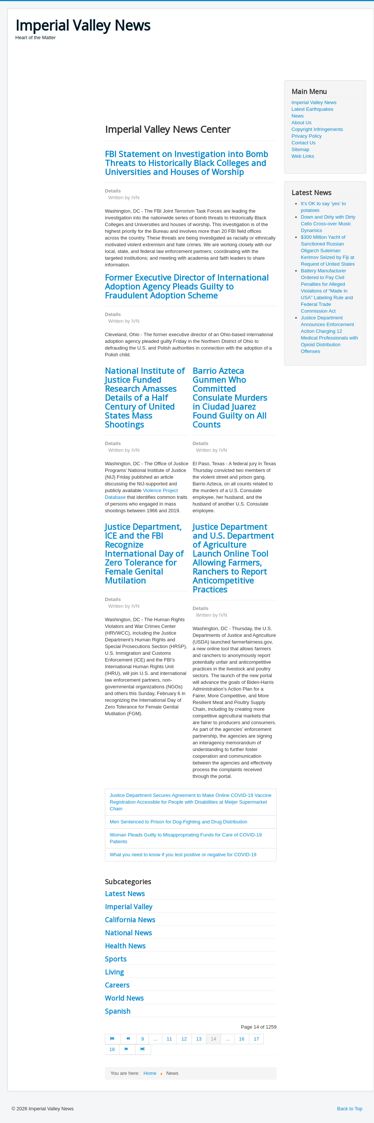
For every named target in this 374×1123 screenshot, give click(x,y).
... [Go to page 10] (155, 1039)
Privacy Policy (307, 136)
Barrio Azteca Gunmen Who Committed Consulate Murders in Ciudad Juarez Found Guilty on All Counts (230, 397)
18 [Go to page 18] (112, 1049)
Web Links (303, 156)
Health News (125, 945)
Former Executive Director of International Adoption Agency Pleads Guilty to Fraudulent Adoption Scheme (187, 286)
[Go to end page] (143, 1049)
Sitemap (300, 149)
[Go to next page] (127, 1049)
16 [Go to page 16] (241, 1039)
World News (124, 998)
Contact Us (303, 143)
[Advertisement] (151, 61)
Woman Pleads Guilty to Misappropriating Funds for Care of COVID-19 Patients (186, 838)
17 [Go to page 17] (256, 1039)
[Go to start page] (113, 1039)
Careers (117, 984)
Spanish (117, 1011)
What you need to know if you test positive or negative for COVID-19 (183, 854)
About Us (301, 122)
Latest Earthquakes (312, 109)
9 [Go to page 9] (142, 1039)
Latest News (125, 893)
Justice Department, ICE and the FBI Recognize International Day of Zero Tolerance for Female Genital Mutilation (144, 553)
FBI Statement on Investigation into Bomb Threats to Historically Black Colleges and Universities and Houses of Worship (186, 162)
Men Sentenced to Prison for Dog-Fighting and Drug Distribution (178, 822)
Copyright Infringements (317, 129)
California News (130, 919)
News (298, 116)
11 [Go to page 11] (169, 1039)
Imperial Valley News (314, 102)
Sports (116, 958)
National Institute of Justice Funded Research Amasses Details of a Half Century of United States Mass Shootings (145, 397)
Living (114, 971)
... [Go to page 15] (227, 1039)
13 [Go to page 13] (199, 1039)
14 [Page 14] (213, 1039)
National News (128, 932)
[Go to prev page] (129, 1039)
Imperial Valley (128, 906)
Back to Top (349, 1108)
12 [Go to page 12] (184, 1039)
